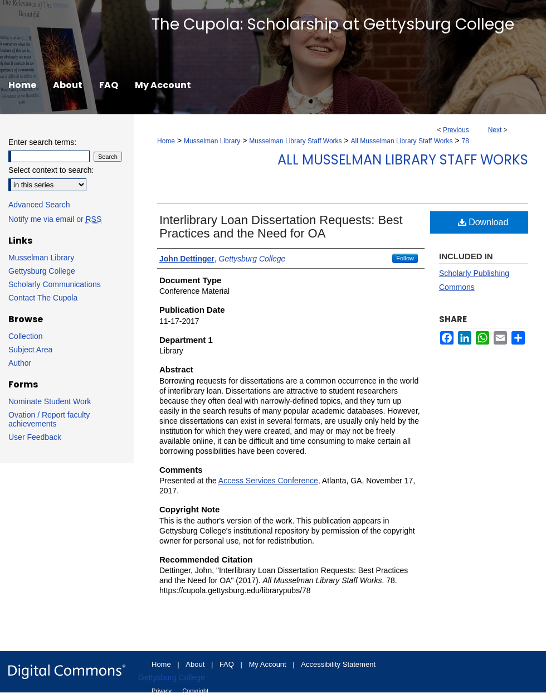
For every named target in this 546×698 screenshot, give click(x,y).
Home (166, 141)
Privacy (162, 690)
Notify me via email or (54, 219)
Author (19, 362)
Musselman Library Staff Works (295, 141)
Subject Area (30, 349)
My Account (269, 664)
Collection (25, 336)
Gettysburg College (41, 270)
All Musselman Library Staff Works (402, 141)
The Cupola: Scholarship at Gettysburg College (333, 24)
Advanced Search (39, 204)
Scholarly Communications (54, 284)
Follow (405, 258)
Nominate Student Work (49, 401)
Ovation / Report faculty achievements (49, 419)
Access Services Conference (268, 480)
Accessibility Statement (338, 664)
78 (465, 141)
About (196, 664)
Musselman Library (212, 141)
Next (495, 130)
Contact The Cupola (42, 297)
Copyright (195, 690)
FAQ (228, 664)
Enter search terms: (42, 142)
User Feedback (34, 437)
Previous (456, 130)
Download (483, 222)
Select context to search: (51, 170)
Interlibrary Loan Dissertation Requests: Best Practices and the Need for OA (281, 226)
